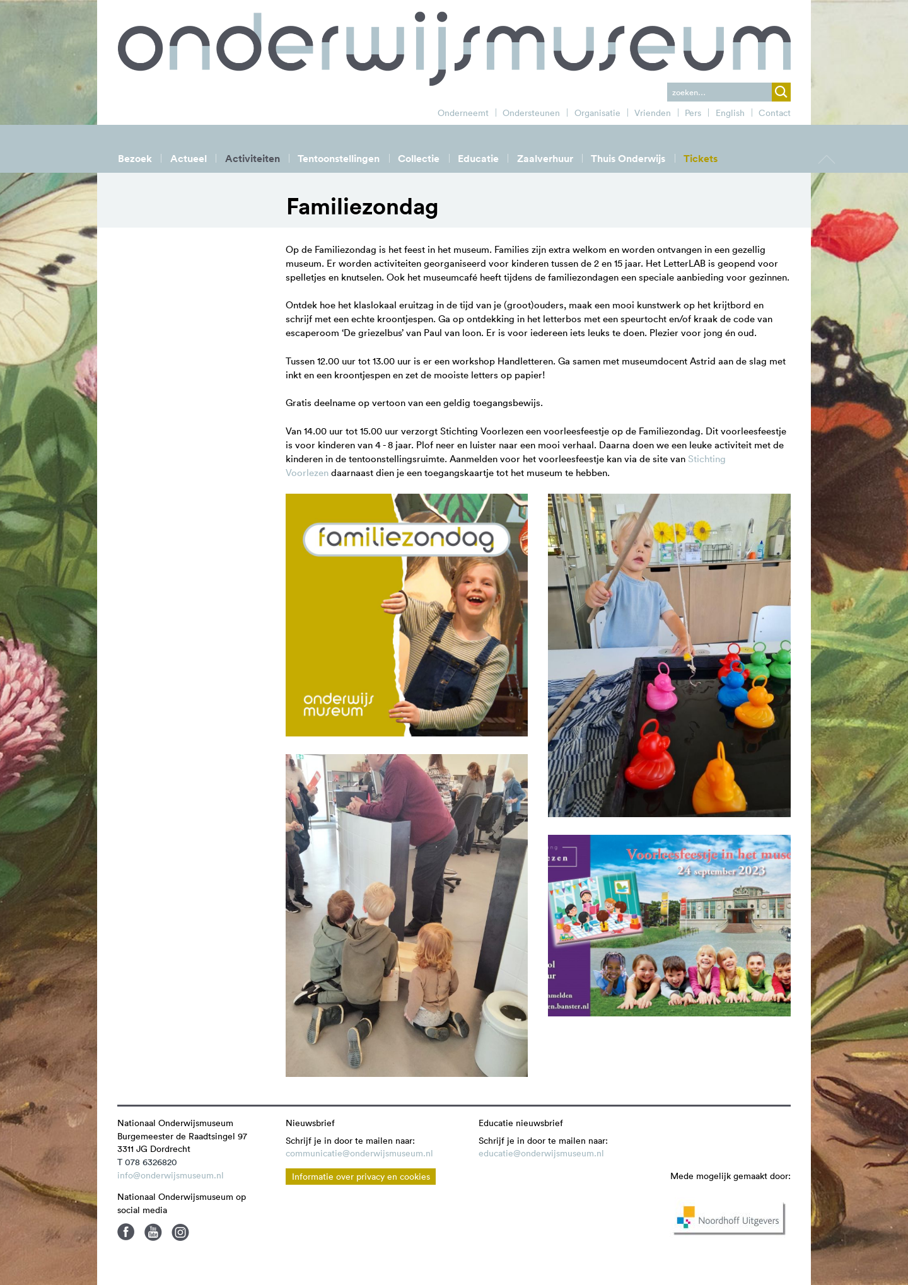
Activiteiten (252, 158)
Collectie (418, 158)
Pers (693, 113)
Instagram (180, 1232)
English (730, 113)
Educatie (478, 158)
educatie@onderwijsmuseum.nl (541, 1153)
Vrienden (652, 113)
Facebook (126, 1232)
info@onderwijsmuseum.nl (170, 1175)
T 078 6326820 (147, 1162)
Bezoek (135, 158)
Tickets (701, 158)
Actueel (188, 158)
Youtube (153, 1232)
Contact (775, 113)
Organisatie (597, 113)
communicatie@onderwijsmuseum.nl (359, 1153)
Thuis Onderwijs (628, 158)
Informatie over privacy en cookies (361, 1176)
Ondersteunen (531, 113)
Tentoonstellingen (339, 158)
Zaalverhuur (545, 158)
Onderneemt (463, 113)
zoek (781, 92)
